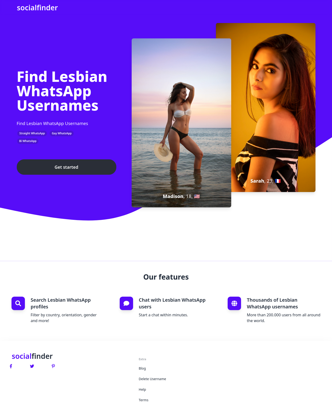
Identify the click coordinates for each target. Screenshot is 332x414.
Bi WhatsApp (28, 141)
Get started (66, 167)
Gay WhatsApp (61, 133)
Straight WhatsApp (32, 133)
